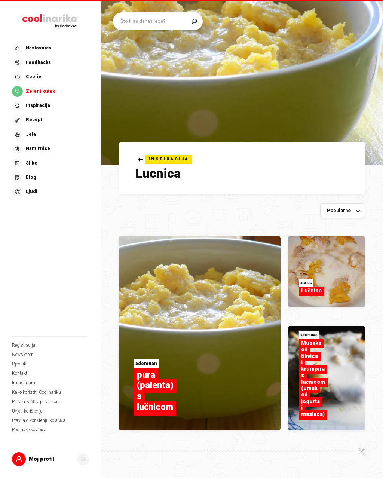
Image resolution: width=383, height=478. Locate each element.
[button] (50, 459)
